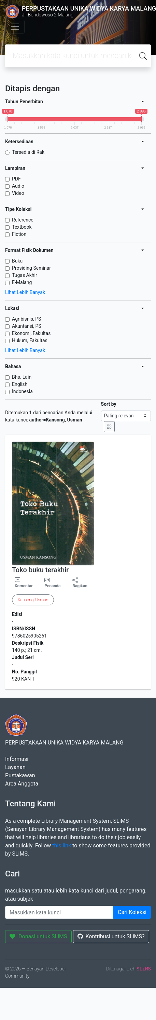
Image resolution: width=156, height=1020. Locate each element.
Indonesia (22, 391)
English (19, 384)
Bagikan (79, 582)
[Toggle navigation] (15, 26)
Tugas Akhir (24, 275)
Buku (17, 261)
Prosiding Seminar (31, 268)
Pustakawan (20, 775)
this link (61, 845)
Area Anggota (21, 783)
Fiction (19, 234)
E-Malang (22, 282)
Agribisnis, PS (26, 319)
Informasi (16, 759)
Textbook (22, 227)
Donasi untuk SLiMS (38, 936)
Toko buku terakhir (40, 570)
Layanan (15, 767)
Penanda (52, 585)
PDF (16, 179)
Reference (22, 220)
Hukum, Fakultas (29, 340)
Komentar (24, 582)
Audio (18, 186)
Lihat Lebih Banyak (25, 292)
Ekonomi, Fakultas (31, 333)
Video (18, 193)
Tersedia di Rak (28, 152)
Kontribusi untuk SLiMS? (111, 936)
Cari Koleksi (132, 912)
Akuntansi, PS (26, 326)
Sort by (108, 404)
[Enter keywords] (59, 912)
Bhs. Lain (21, 377)
